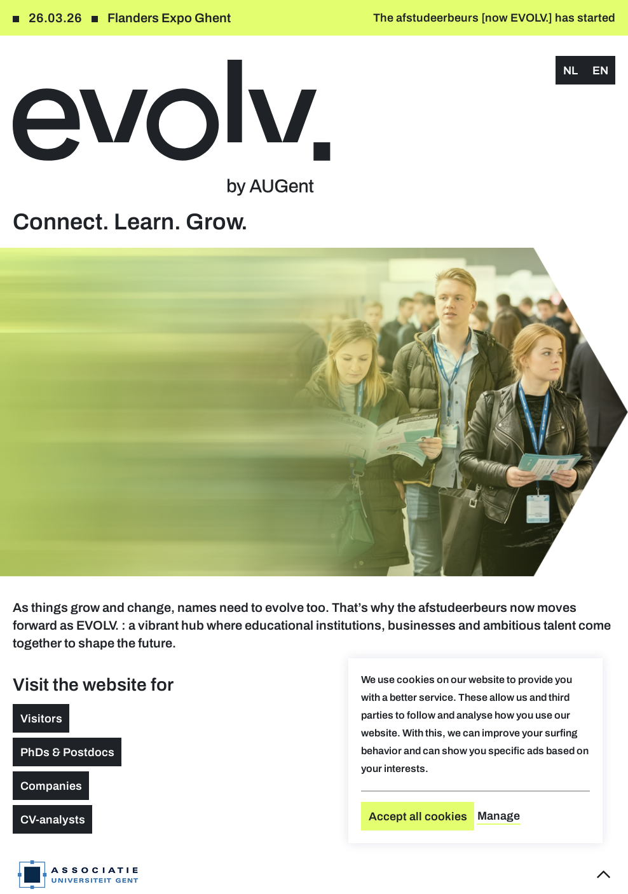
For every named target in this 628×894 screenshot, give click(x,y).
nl (570, 70)
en (600, 70)
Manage (498, 815)
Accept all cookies (418, 816)
